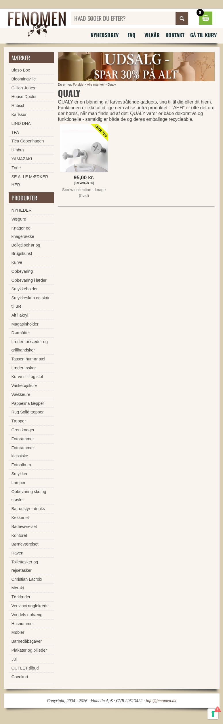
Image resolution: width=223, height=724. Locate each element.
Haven (18, 553)
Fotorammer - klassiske (24, 451)
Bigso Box (21, 70)
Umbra (18, 150)
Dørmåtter (21, 332)
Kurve (17, 262)
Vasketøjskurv (24, 385)
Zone (16, 168)
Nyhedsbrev (105, 35)
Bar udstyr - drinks (28, 508)
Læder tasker (24, 368)
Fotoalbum (21, 464)
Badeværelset (24, 526)
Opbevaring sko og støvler (29, 495)
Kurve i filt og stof (27, 376)
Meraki (18, 588)
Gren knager (23, 430)
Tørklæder (21, 597)
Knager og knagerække (23, 232)
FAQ (131, 35)
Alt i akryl (20, 315)
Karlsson (20, 114)
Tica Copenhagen (28, 141)
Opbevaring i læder (29, 280)
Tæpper (19, 421)
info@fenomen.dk (161, 700)
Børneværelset (25, 544)
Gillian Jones (23, 88)
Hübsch (19, 105)
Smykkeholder (25, 289)
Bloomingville (24, 79)
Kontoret (19, 535)
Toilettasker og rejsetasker (25, 566)
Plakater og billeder (29, 650)
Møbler (18, 632)
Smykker (20, 473)
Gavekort (20, 676)
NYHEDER (22, 210)
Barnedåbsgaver (27, 641)
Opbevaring (22, 271)
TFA (15, 132)
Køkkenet (20, 517)
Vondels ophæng (27, 614)
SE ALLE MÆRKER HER (30, 180)
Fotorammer (23, 439)
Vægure (19, 219)
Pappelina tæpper (28, 403)
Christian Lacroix (27, 579)
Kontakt (174, 35)
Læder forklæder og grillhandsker (30, 345)
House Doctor (24, 96)
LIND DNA (21, 123)
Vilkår (152, 35)
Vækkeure (21, 394)
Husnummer (23, 623)
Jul (14, 659)
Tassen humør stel (28, 359)
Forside (78, 84)
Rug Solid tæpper (28, 412)
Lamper (19, 482)
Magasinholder (25, 324)
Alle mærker (95, 84)
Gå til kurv (203, 35)
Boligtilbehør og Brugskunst (26, 249)
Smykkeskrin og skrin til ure (31, 302)
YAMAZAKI (22, 159)
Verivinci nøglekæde (30, 605)
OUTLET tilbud (25, 668)
